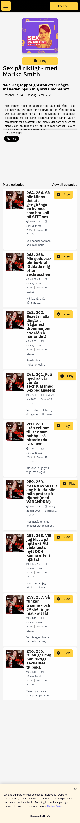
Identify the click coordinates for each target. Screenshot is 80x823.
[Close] (75, 791)
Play (40, 61)
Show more (14, 132)
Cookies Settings (40, 818)
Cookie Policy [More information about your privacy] (55, 808)
